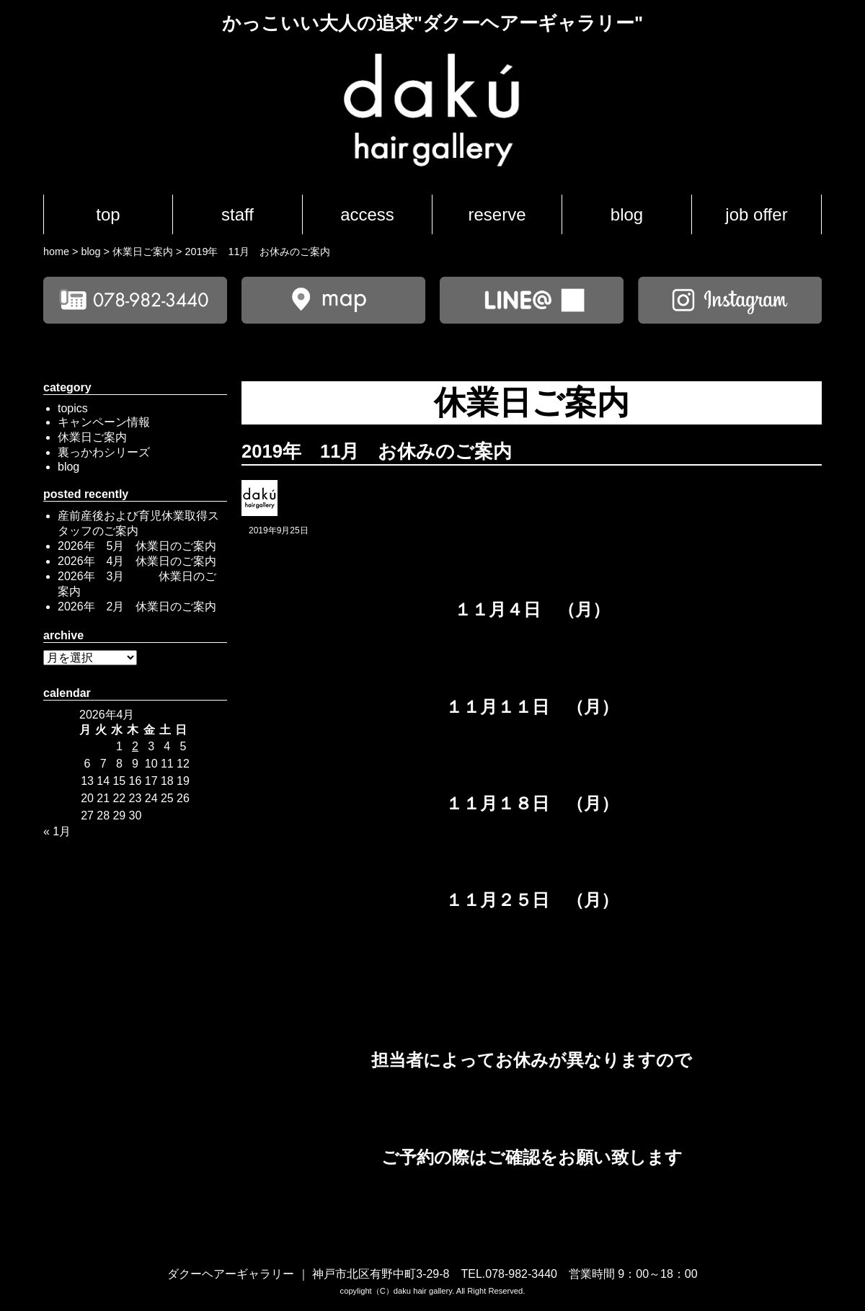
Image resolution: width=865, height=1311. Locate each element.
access (367, 214)
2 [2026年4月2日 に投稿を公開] (135, 746)
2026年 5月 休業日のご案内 (137, 546)
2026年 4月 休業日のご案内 (137, 561)
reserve (496, 214)
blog (627, 214)
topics (73, 408)
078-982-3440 (521, 1274)
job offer (756, 214)
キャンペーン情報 (104, 422)
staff (237, 214)
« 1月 (57, 831)
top (108, 214)
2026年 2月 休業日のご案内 (137, 606)
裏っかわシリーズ (104, 452)
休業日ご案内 (92, 437)
